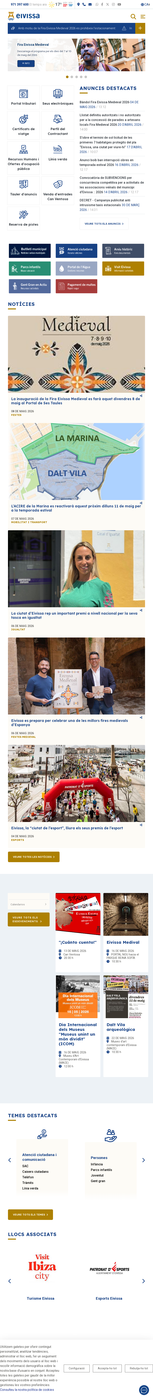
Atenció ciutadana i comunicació (39, 1157)
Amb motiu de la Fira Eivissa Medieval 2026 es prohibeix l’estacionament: (67, 28)
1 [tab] (67, 77)
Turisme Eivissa (40, 1298)
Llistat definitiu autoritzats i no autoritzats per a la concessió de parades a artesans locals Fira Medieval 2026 (110, 120)
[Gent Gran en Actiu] (30, 286)
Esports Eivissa (109, 1298)
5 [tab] (85, 77)
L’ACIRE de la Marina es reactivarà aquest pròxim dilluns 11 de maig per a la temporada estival (76, 508)
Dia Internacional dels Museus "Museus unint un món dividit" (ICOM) (78, 1034)
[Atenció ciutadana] (76, 251)
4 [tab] (81, 77)
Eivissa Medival (123, 942)
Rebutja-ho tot (139, 1368)
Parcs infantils (101, 1170)
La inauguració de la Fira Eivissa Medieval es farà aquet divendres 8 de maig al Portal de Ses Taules (75, 401)
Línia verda (30, 1188)
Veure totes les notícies (32, 856)
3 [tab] (76, 77)
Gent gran (98, 1181)
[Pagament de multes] (76, 286)
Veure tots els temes (29, 1214)
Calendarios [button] (29, 904)
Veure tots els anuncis (103, 223)
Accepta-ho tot (107, 1368)
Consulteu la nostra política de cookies (27, 1390)
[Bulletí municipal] (30, 251)
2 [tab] (72, 77)
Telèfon (28, 1177)
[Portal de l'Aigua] (76, 268)
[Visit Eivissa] (123, 268)
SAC (25, 1166)
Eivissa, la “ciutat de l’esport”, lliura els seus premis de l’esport (67, 828)
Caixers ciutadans (35, 1172)
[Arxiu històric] (123, 251)
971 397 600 (19, 4)
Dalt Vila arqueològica (121, 1027)
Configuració (77, 1368)
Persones (99, 1157)
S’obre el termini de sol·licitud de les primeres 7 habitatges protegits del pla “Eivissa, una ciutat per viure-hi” (108, 142)
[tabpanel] (76, 55)
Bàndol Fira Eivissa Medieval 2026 (104, 102)
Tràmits (27, 1183)
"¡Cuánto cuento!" (78, 942)
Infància (97, 1164)
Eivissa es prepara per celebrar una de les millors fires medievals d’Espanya (69, 722)
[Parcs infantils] (30, 268)
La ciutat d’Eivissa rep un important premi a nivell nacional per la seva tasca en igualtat (74, 615)
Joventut (97, 1175)
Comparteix (141, 396)
